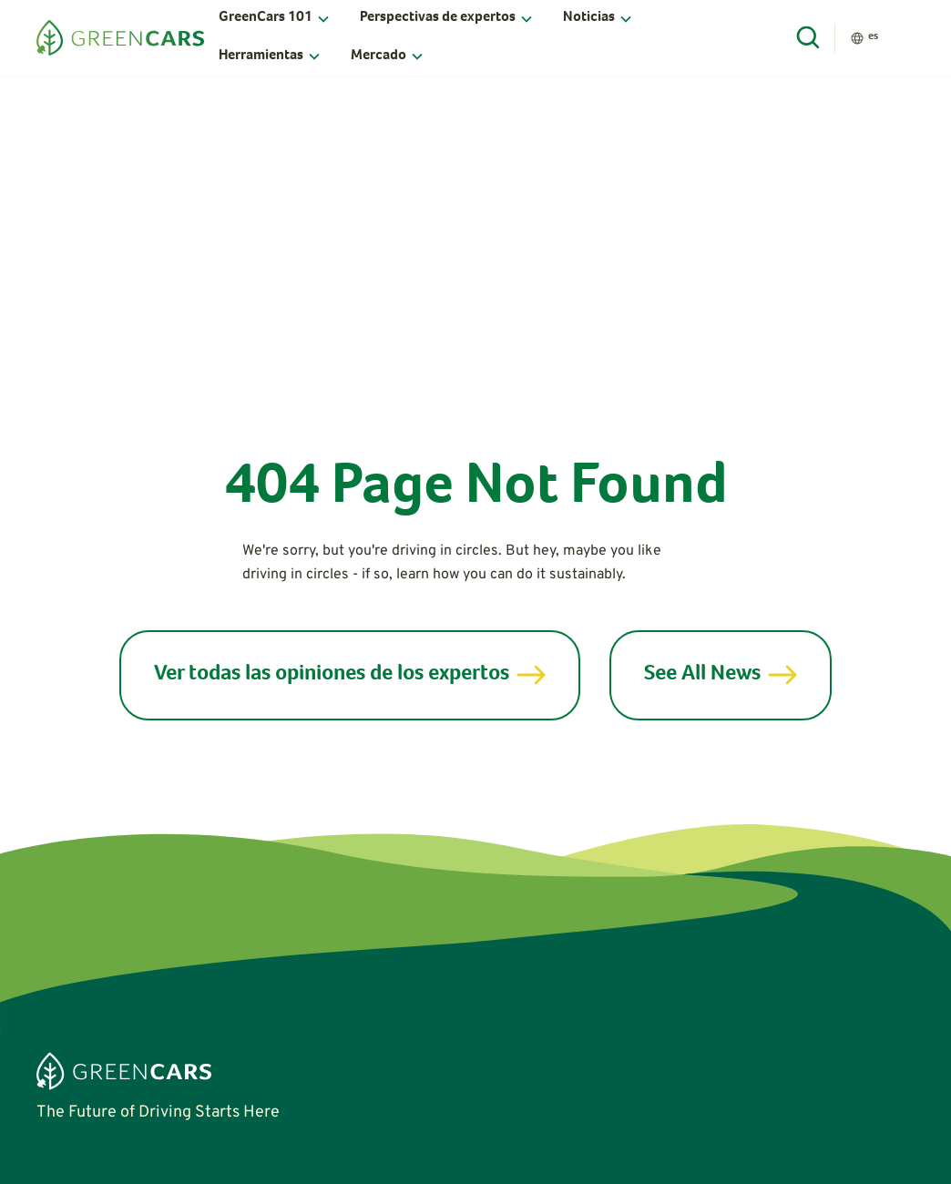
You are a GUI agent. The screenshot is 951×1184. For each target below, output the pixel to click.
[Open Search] (808, 38)
